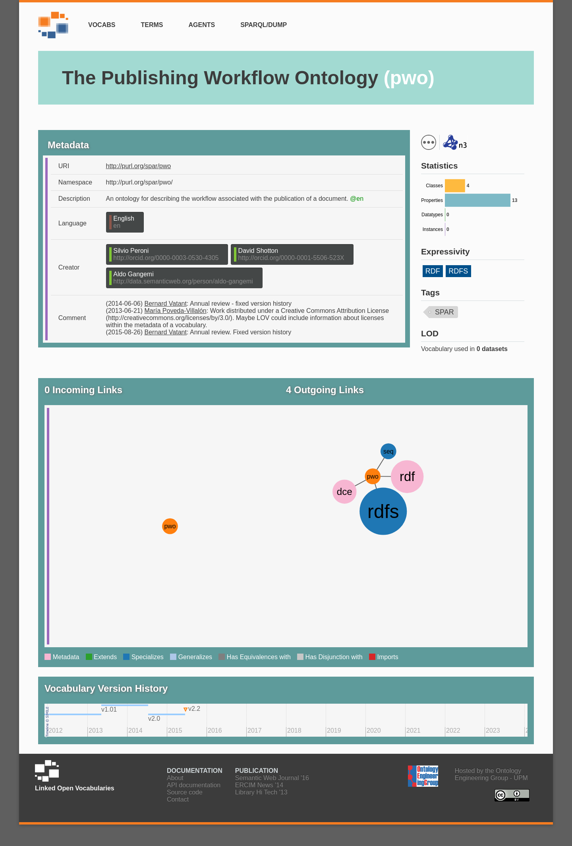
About (175, 777)
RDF (432, 271)
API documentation (193, 785)
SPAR (444, 312)
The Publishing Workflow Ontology (248, 77)
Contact (178, 799)
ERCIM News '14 (259, 785)
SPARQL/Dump (263, 24)
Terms (152, 24)
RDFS (458, 271)
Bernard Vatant (166, 303)
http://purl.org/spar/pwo (138, 166)
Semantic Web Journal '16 (272, 777)
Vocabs (101, 24)
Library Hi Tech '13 (261, 792)
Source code (185, 792)
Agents (201, 24)
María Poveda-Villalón (176, 310)
